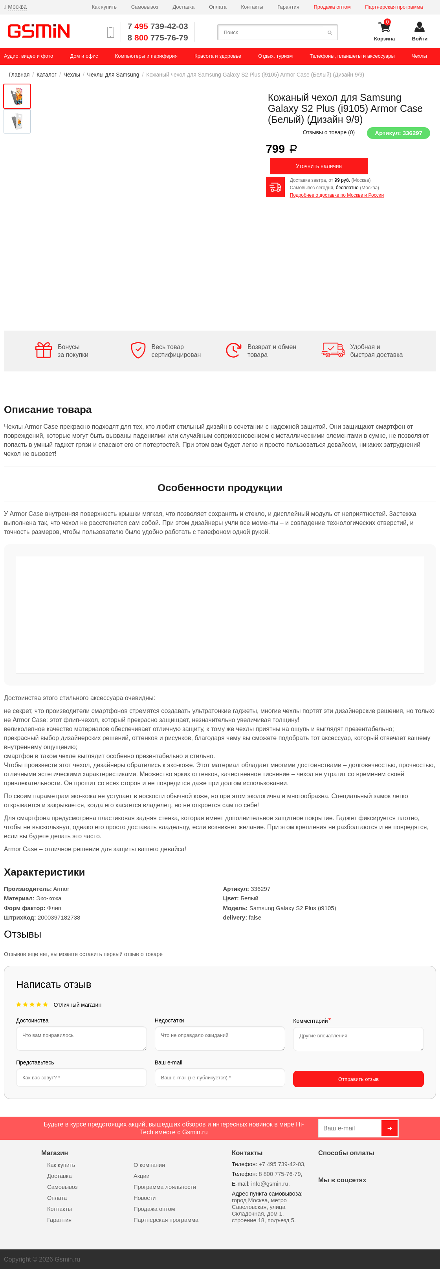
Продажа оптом (332, 7)
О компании (149, 1164)
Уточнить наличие (319, 166)
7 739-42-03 (157, 26)
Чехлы (72, 74)
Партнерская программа (394, 7)
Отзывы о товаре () (329, 132)
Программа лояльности (165, 1186)
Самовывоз (144, 7)
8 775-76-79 (157, 37)
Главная (19, 74)
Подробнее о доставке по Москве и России (337, 195)
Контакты (252, 7)
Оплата (218, 7)
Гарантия (288, 7)
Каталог (47, 74)
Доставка (183, 7)
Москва (17, 7)
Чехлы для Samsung (113, 74)
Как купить (104, 7)
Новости (145, 1197)
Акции (142, 1175)
